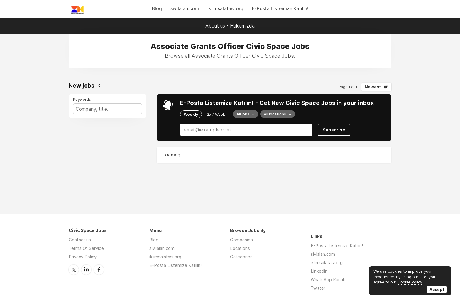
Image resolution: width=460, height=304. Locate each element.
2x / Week (216, 114)
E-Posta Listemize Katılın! (280, 8)
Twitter (74, 270)
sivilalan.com (184, 8)
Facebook (99, 270)
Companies (241, 239)
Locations (240, 248)
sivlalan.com (323, 254)
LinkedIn (86, 270)
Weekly (191, 114)
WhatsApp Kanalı (328, 279)
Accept (436, 289)
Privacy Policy (83, 256)
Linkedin (319, 271)
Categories (241, 256)
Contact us (80, 239)
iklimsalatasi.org (225, 8)
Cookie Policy (410, 282)
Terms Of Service (86, 248)
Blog (157, 8)
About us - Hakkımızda (230, 26)
